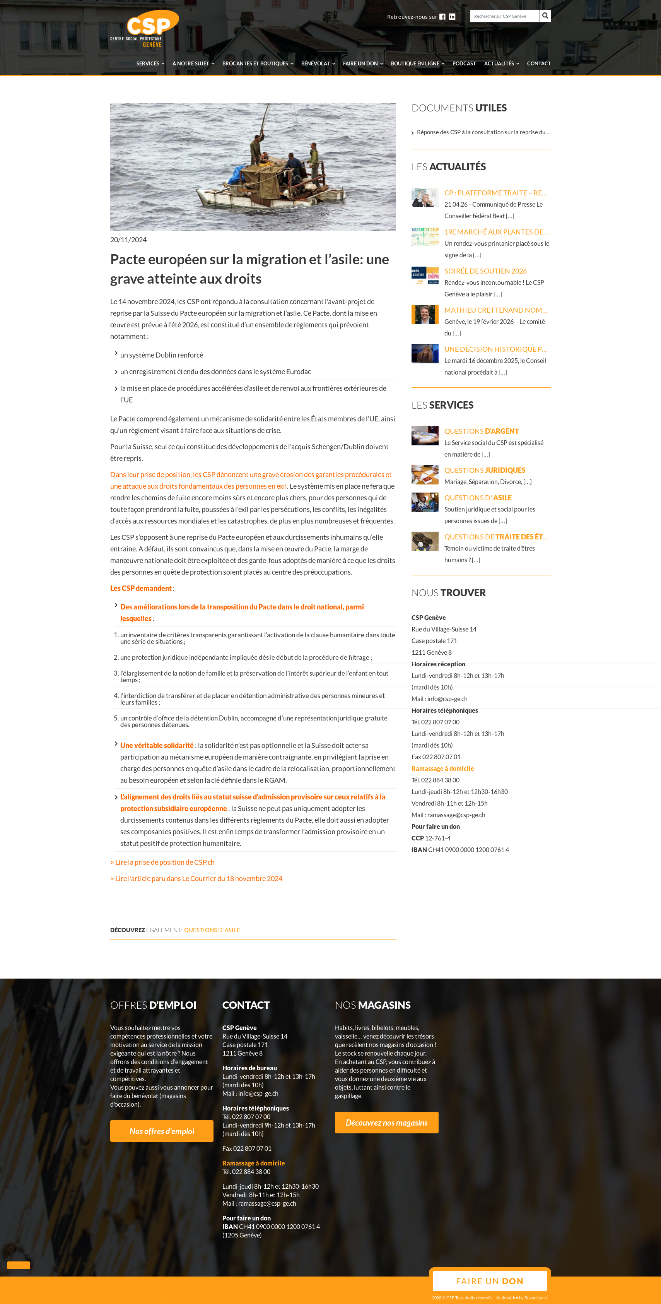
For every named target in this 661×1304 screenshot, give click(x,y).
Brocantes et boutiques (255, 63)
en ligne (415, 63)
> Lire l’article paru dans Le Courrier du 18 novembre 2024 (196, 878)
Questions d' (212, 929)
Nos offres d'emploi (162, 1131)
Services (148, 63)
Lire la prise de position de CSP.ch (164, 862)
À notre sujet (191, 63)
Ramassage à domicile (443, 768)
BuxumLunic (536, 1297)
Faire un (360, 63)
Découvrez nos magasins (386, 1122)
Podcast (464, 63)
